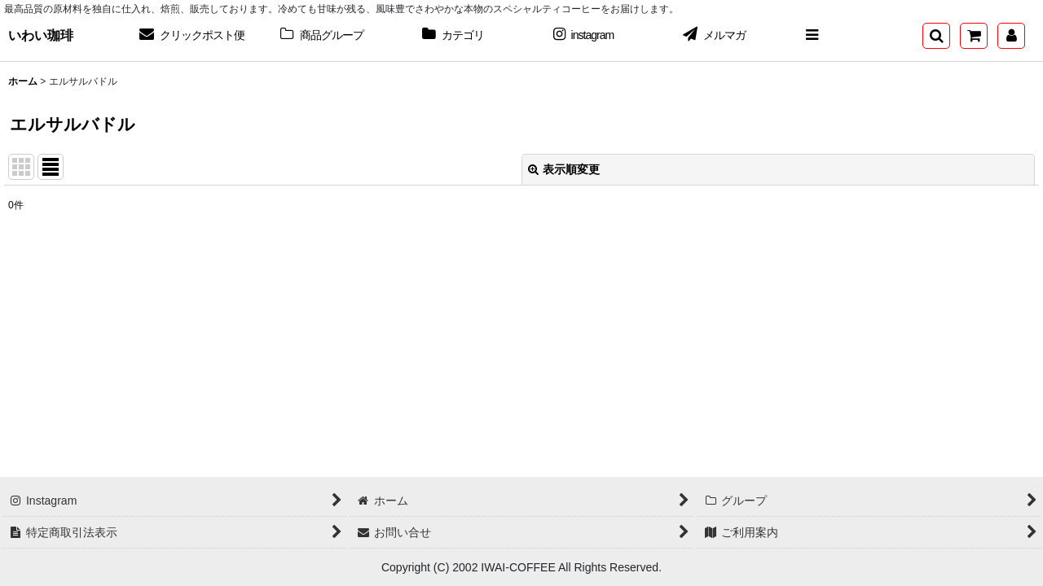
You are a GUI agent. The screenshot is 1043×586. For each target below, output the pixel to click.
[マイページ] (1011, 36)
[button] (811, 36)
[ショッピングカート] (974, 36)
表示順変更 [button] (564, 169)
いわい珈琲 (40, 35)
